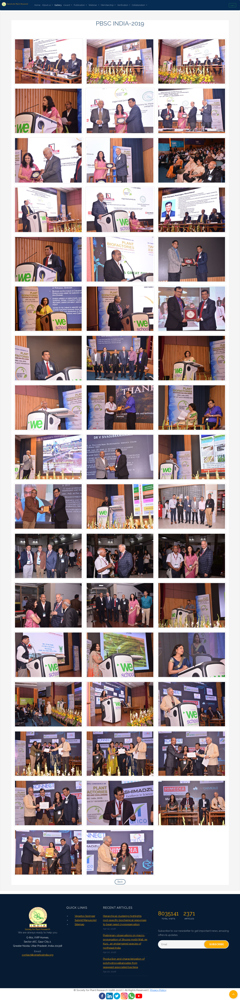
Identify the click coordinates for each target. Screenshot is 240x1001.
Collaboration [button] (139, 5)
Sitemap (79, 924)
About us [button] (46, 5)
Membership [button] (107, 5)
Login (232, 5)
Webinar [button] (93, 5)
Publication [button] (79, 5)
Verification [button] (123, 5)
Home (37, 5)
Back (120, 881)
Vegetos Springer (85, 916)
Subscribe (216, 944)
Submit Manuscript (85, 920)
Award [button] (66, 5)
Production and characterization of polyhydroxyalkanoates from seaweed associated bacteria (124, 963)
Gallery (58, 5)
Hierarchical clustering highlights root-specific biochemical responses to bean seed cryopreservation (124, 920)
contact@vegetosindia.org (37, 954)
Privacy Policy (158, 990)
